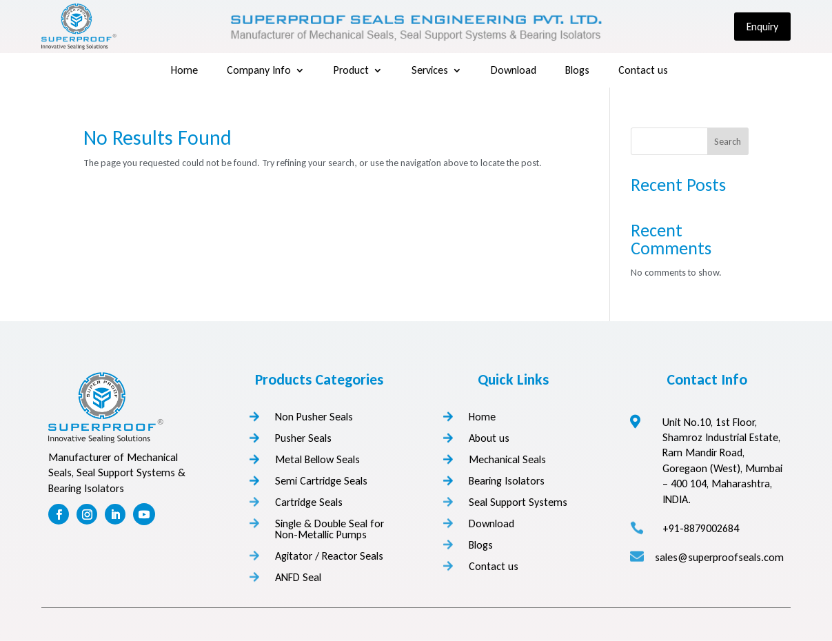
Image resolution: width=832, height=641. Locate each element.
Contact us (643, 71)
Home (184, 71)
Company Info (259, 71)
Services (430, 71)
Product (351, 71)
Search (727, 141)
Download (513, 71)
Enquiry (762, 26)
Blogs (577, 71)
